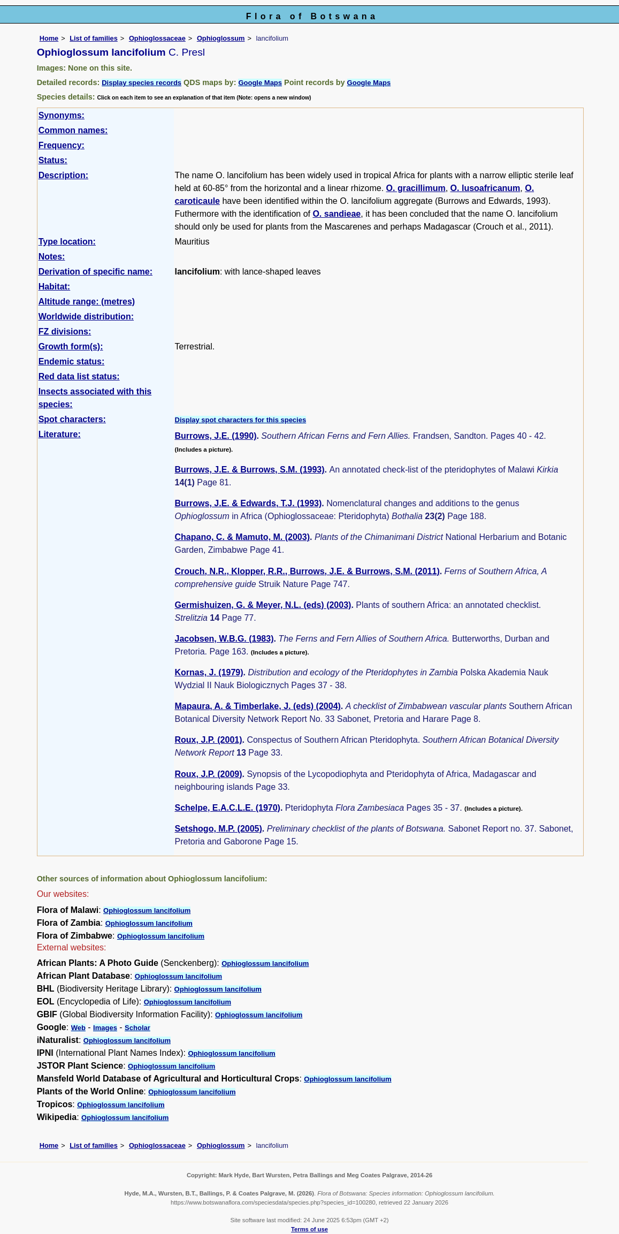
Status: (53, 160)
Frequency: (62, 145)
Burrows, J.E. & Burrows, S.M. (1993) (250, 469)
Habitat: (55, 286)
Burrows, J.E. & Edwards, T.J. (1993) (248, 503)
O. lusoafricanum (485, 188)
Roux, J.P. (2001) (208, 739)
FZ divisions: (65, 331)
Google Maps (260, 83)
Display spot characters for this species (241, 420)
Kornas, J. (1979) (209, 672)
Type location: (67, 241)
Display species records (141, 83)
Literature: (60, 434)
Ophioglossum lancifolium (146, 911)
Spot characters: (72, 419)
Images (105, 1028)
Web (78, 1028)
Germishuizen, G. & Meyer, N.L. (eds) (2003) (263, 605)
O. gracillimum (416, 188)
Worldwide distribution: (86, 316)
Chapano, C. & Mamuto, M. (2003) (242, 537)
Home (49, 38)
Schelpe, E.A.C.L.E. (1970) (227, 807)
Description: (63, 175)
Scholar (137, 1028)
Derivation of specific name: (95, 271)
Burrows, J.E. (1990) (216, 435)
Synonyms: (62, 115)
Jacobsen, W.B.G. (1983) (224, 638)
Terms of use (309, 1229)
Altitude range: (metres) (87, 301)
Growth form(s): (71, 346)
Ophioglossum (221, 38)
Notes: (52, 256)
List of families (94, 38)
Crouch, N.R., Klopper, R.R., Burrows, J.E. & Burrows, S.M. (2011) (307, 571)
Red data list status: (79, 376)
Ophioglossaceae (157, 38)
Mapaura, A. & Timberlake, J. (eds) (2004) (258, 706)
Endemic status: (72, 361)
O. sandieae (336, 213)
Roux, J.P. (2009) (208, 774)
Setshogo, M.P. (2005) (218, 828)
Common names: (73, 130)
